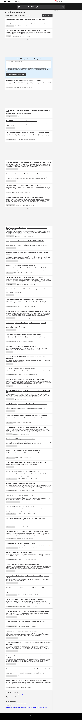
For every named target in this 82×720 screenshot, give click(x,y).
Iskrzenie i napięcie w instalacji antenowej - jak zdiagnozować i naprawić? (26, 427)
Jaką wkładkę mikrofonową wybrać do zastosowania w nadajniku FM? (25, 277)
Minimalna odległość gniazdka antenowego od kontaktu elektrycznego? (26, 323)
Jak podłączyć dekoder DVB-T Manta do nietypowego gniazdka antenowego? (27, 611)
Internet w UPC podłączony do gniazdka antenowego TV (21, 265)
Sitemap (8, 716)
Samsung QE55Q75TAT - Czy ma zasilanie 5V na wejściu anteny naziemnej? (27, 680)
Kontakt (13, 716)
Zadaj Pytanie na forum (47, 15)
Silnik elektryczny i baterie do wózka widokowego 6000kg (16, 707)
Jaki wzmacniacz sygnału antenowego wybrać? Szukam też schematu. (25, 299)
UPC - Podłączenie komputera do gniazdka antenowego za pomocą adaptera (27, 30)
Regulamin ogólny (32, 715)
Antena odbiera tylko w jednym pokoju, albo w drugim (21, 543)
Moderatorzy (16, 715)
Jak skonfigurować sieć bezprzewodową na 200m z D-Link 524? (23, 185)
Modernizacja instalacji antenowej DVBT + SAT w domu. (21, 631)
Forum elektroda (17, 1)
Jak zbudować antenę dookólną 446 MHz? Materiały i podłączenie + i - (25, 197)
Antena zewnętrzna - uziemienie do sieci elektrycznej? (21, 483)
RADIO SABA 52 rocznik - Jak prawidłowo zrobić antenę (21, 121)
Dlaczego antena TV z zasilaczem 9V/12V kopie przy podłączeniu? (24, 173)
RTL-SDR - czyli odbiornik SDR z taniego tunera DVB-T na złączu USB (25, 587)
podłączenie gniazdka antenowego (23, 694)
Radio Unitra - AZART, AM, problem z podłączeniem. (20, 439)
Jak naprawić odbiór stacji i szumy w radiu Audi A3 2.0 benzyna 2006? (25, 599)
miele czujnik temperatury (10, 703)
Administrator (9, 715)
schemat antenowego (33, 694)
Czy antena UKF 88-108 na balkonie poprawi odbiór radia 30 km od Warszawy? (28, 311)
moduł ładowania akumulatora (21, 703)
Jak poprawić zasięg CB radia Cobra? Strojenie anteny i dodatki (23, 334)
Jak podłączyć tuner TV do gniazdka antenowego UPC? (21, 346)
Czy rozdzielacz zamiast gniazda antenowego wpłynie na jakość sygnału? (26, 462)
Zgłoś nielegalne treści (21, 716)
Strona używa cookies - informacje (44, 715)
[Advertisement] (29, 48)
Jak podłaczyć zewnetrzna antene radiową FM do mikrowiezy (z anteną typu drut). (28, 162)
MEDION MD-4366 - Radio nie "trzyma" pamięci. (19, 495)
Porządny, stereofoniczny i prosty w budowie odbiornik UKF (22, 564)
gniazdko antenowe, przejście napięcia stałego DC (20, 552)
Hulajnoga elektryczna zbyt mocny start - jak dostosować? (37, 707)
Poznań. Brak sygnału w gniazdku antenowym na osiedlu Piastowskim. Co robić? (28, 668)
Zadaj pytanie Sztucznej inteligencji (16, 74)
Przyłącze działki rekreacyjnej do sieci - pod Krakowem (21, 506)
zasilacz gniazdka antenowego (11, 694)
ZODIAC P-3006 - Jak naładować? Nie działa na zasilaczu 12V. (23, 450)
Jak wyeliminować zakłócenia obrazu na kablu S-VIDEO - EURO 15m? (25, 241)
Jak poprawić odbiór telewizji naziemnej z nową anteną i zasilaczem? (25, 379)
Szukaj (63, 7)
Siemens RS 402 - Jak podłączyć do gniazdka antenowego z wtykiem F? (25, 289)
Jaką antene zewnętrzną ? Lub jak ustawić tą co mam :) (21, 368)
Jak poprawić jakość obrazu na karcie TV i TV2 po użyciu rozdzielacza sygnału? (27, 531)
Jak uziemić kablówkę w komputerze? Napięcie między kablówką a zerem (26, 404)
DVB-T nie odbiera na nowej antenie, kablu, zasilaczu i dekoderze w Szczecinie (27, 132)
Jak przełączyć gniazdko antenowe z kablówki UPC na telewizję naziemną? (26, 415)
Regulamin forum (24, 715)
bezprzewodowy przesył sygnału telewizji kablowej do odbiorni (23, 80)
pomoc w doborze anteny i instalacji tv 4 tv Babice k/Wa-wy (22, 471)
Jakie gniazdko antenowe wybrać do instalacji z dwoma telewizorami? (25, 621)
